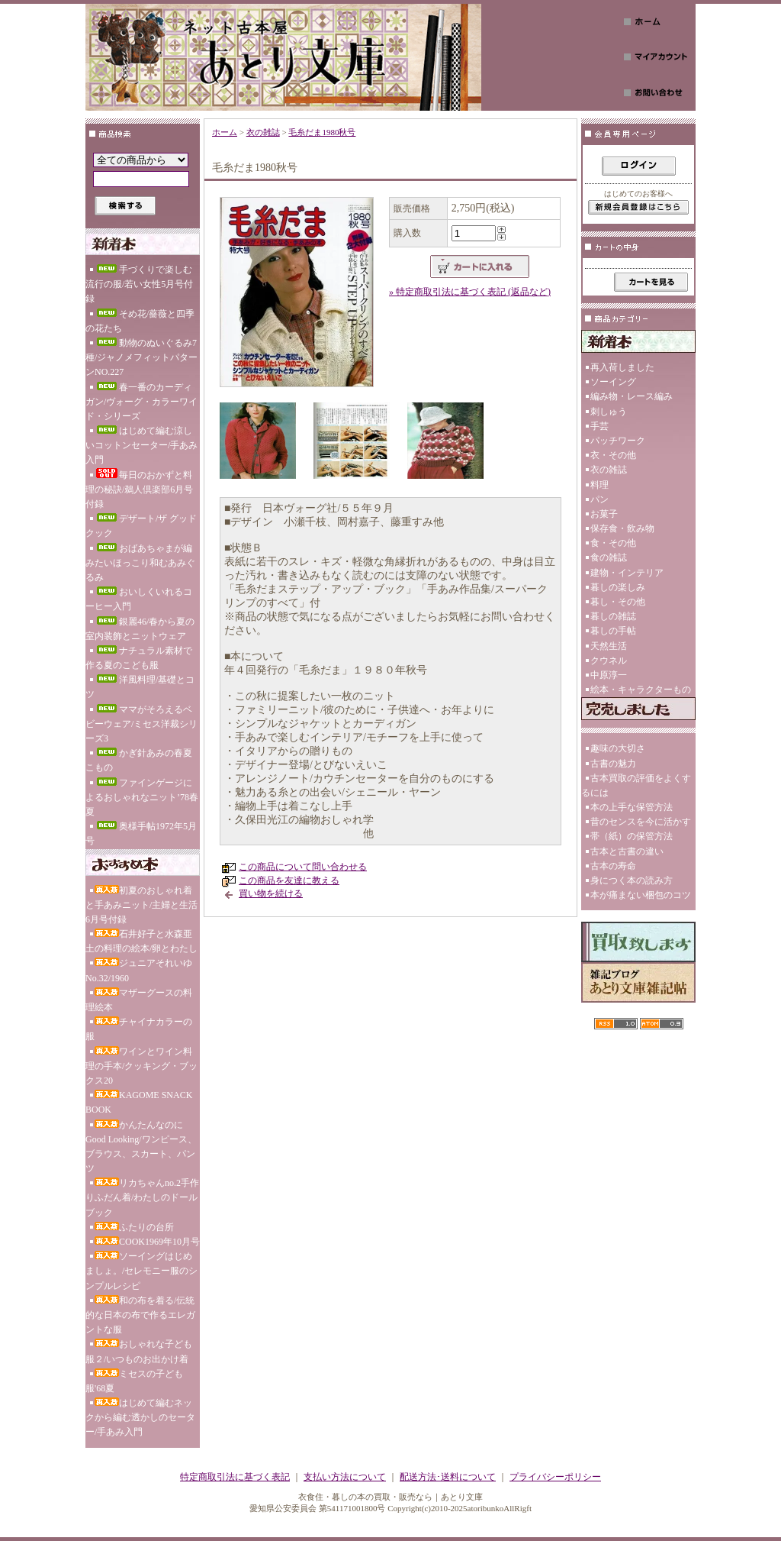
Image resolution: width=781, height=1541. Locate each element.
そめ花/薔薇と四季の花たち (139, 321)
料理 (599, 485)
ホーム (224, 132)
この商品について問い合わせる (303, 866)
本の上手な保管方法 (631, 807)
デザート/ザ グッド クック (141, 525)
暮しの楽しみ (617, 587)
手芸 (599, 426)
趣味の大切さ (617, 748)
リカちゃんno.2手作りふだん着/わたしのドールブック (142, 1197)
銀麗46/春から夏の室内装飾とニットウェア (139, 628)
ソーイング (613, 381)
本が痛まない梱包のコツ (640, 895)
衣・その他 (613, 455)
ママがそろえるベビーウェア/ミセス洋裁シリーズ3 (141, 724)
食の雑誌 (608, 557)
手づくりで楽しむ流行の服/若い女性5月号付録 (139, 284)
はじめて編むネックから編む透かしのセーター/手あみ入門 (140, 1417)
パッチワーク (617, 440)
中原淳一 (608, 675)
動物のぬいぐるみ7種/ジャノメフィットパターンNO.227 (141, 357)
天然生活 (608, 646)
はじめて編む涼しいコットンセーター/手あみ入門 (141, 445)
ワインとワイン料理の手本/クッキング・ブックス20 (141, 1066)
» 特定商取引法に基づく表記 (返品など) (470, 291)
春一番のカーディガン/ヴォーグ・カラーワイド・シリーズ (141, 402)
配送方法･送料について (448, 1477)
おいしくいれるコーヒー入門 (138, 599)
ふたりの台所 (134, 1227)
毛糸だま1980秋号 (321, 132)
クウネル (608, 660)
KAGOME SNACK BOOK (138, 1102)
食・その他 (613, 543)
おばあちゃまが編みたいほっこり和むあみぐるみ (140, 563)
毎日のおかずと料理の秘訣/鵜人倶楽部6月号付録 (139, 488)
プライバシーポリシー (555, 1477)
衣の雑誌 (263, 132)
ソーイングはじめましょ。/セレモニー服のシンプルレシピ (141, 1271)
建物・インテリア (627, 572)
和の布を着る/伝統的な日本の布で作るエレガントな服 (140, 1315)
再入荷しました (622, 367)
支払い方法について (345, 1477)
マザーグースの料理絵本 (138, 1000)
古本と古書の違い (627, 851)
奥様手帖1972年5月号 (141, 833)
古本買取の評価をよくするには (636, 785)
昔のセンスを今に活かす (640, 821)
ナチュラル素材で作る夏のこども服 (138, 657)
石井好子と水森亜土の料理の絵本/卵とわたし (141, 941)
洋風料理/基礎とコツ (139, 686)
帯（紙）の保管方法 (631, 836)
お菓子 (604, 514)
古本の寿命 (613, 866)
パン (599, 499)
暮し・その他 (617, 601)
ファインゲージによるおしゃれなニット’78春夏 (141, 797)
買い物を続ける (271, 893)
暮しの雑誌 (613, 616)
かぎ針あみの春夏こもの (138, 760)
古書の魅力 (613, 763)
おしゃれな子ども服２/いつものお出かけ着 (138, 1351)
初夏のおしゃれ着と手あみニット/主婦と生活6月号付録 (141, 905)
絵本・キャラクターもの (640, 689)
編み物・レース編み (631, 396)
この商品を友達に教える (289, 880)
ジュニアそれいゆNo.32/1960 (138, 970)
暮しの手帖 (613, 630)
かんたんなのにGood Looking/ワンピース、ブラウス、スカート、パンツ (141, 1146)
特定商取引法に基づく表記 (235, 1477)
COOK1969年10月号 (147, 1241)
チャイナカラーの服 (138, 1029)
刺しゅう (608, 411)
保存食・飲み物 (622, 528)
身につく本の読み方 (631, 880)
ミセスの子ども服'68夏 (134, 1381)
